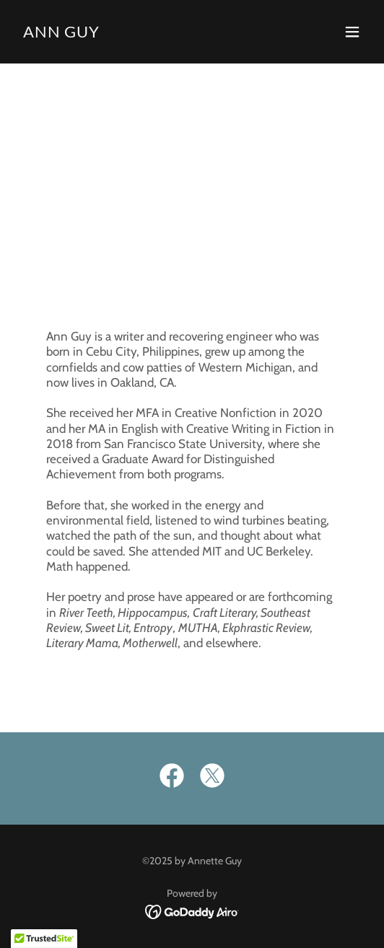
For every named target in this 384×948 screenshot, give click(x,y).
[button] (352, 31)
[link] (61, 33)
